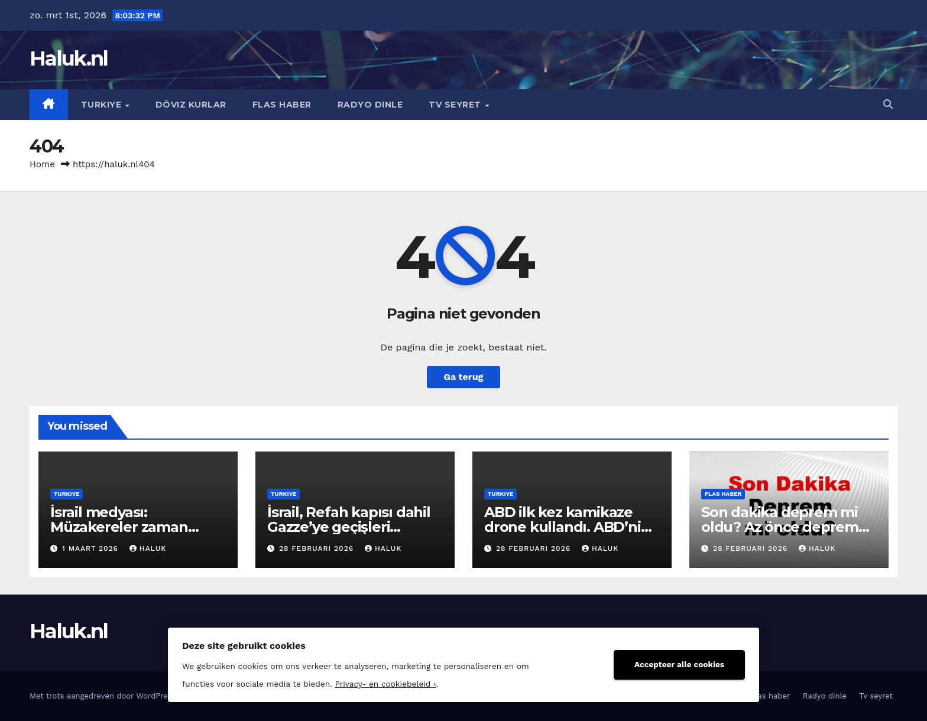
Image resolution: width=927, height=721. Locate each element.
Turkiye (102, 104)
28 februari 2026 (317, 548)
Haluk (147, 548)
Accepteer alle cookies (679, 664)
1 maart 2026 (91, 548)
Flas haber (282, 104)
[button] (888, 104)
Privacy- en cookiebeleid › (385, 683)
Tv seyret (456, 104)
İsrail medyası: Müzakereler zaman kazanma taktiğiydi (119, 527)
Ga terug (463, 376)
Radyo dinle (370, 104)
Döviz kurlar (190, 104)
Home (42, 164)
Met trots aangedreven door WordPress (104, 695)
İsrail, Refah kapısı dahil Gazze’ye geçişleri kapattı (348, 527)
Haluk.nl (69, 58)
